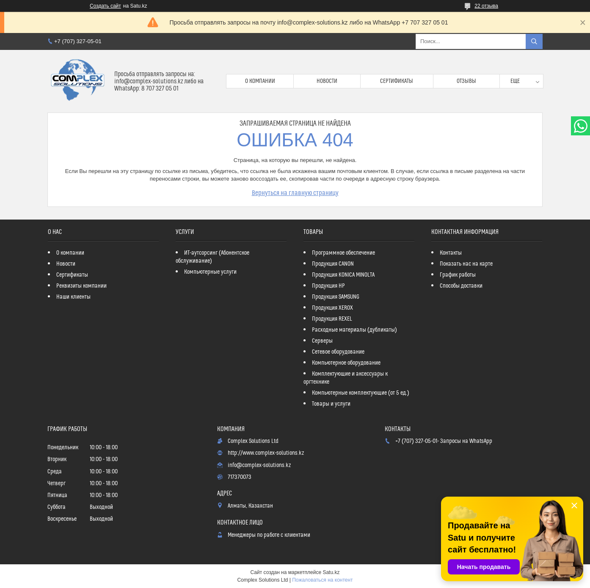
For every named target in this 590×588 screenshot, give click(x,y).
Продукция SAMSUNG (335, 297)
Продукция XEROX (332, 308)
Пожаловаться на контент (322, 580)
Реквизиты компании (81, 286)
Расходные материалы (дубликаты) (354, 330)
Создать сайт (105, 6)
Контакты (451, 253)
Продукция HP (328, 286)
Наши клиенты (73, 297)
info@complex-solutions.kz (259, 465)
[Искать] (534, 41)
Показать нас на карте (466, 264)
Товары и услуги (331, 404)
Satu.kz (331, 572)
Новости (327, 81)
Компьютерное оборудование (346, 363)
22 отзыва (486, 6)
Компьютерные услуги (210, 272)
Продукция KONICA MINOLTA (343, 275)
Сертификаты (396, 81)
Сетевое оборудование (338, 352)
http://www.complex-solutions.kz (266, 453)
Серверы (322, 341)
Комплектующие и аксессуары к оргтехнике (345, 378)
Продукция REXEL (332, 319)
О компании (260, 81)
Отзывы (466, 81)
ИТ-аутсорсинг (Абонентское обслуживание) (212, 257)
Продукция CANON (333, 264)
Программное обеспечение (343, 253)
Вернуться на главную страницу (295, 193)
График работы (458, 275)
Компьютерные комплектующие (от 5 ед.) (360, 393)
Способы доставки (461, 286)
